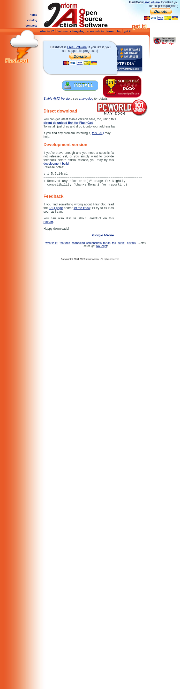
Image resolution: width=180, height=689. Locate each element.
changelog (77, 31)
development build (56, 163)
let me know (81, 208)
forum (110, 31)
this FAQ (98, 133)
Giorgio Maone (103, 235)
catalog (32, 20)
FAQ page (56, 208)
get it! (128, 31)
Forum (48, 222)
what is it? (47, 31)
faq (119, 31)
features (62, 31)
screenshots (95, 31)
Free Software (152, 2)
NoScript (101, 245)
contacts (31, 25)
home (33, 14)
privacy (131, 242)
